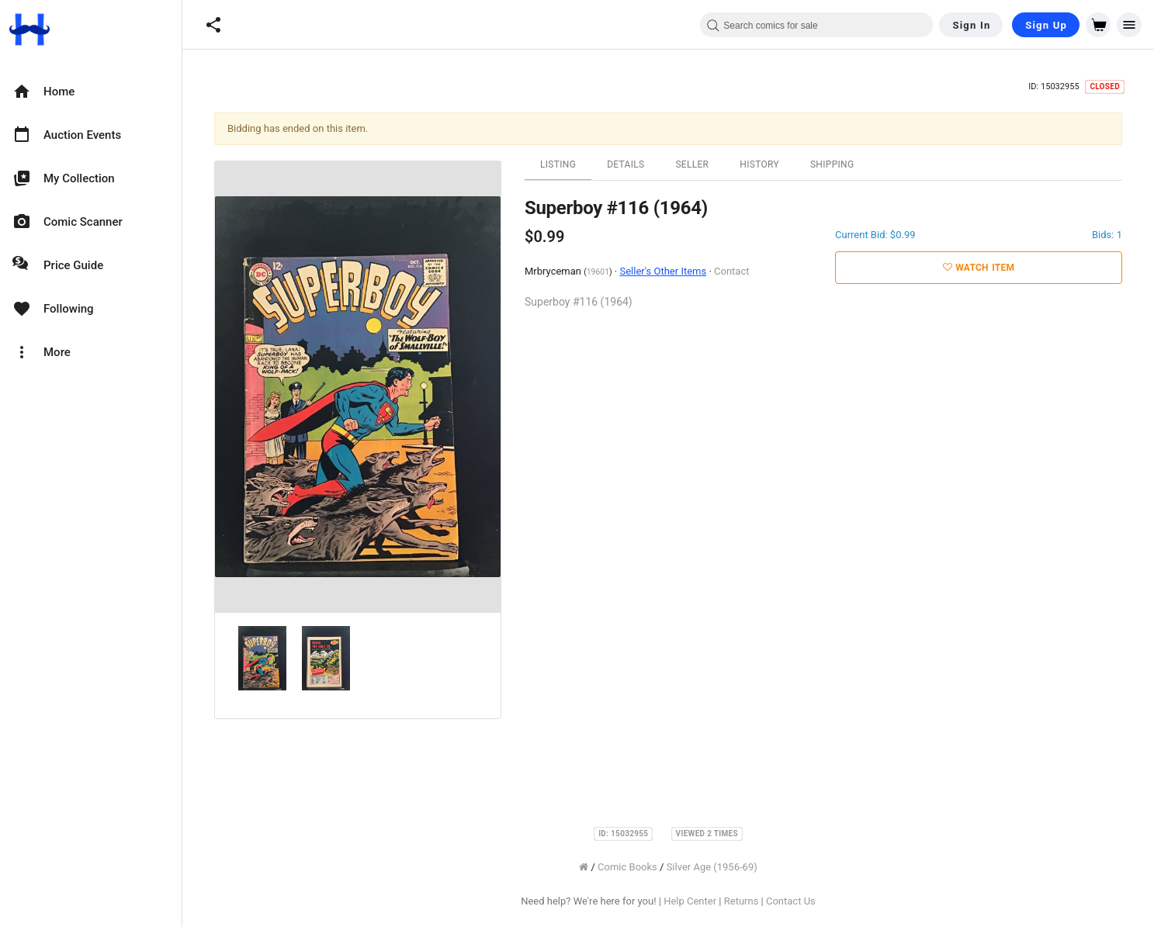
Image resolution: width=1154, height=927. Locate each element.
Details (625, 164)
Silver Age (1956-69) (712, 867)
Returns (741, 901)
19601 (598, 272)
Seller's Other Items (662, 271)
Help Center (690, 901)
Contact (731, 271)
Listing (558, 164)
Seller (692, 164)
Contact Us (791, 901)
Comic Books (627, 867)
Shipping (832, 164)
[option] (91, 91)
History (759, 164)
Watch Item (979, 267)
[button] (213, 24)
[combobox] (816, 24)
